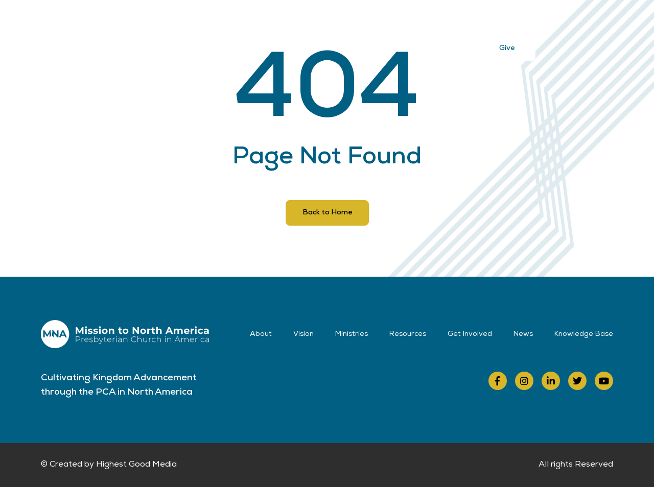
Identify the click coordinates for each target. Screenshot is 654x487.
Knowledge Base (583, 334)
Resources (360, 21)
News (476, 21)
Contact (521, 21)
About (214, 21)
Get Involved (423, 21)
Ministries (304, 21)
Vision (256, 21)
